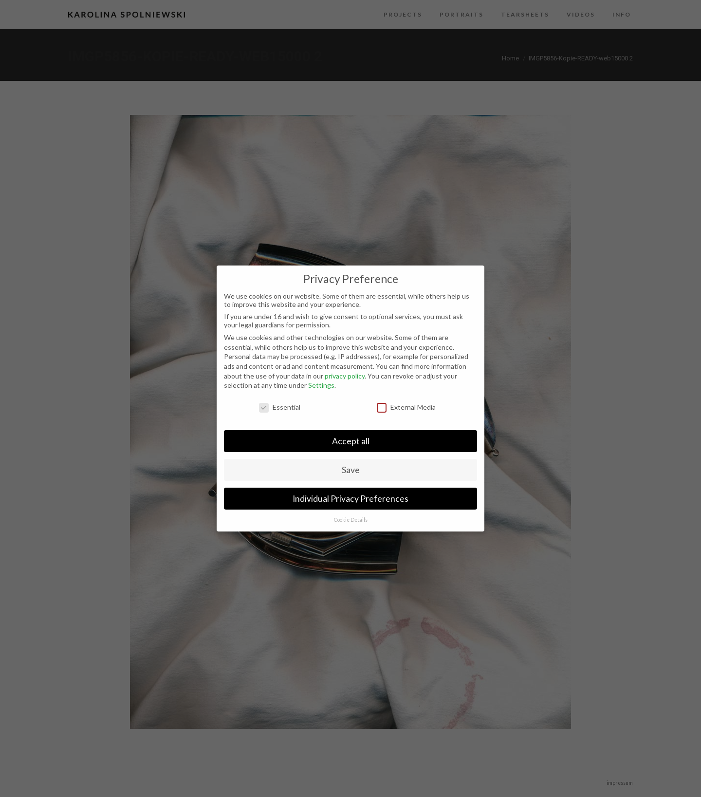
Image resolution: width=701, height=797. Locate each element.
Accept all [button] (350, 441)
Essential (279, 407)
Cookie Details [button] (351, 520)
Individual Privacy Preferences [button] (350, 498)
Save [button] (351, 470)
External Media (406, 407)
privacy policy (345, 376)
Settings (321, 385)
